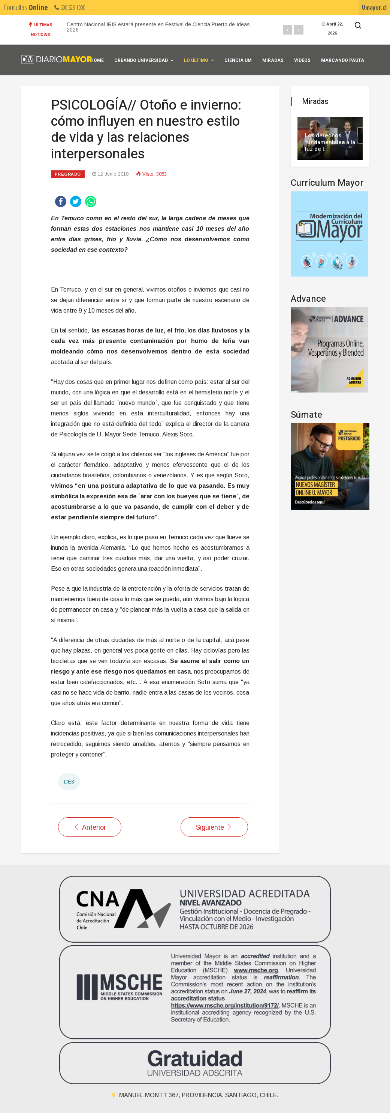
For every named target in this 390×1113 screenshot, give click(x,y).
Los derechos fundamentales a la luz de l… (330, 142)
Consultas (26, 7)
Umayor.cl (374, 7)
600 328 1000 (69, 7)
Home (97, 60)
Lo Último (196, 60)
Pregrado (68, 174)
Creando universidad (141, 60)
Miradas (273, 60)
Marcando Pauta (342, 60)
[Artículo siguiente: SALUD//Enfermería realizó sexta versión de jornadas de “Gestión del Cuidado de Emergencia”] (214, 827)
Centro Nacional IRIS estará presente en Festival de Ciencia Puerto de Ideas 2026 (158, 27)
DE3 (69, 782)
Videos (302, 60)
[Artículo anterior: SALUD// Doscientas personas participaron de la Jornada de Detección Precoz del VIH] (89, 827)
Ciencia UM (238, 60)
